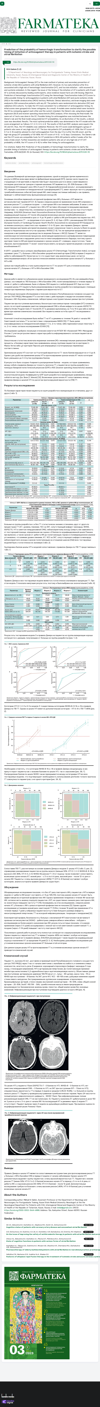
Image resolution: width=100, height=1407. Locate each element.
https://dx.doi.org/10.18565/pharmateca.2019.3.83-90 (33, 62)
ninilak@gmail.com (64, 1208)
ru (90, 4)
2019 (3, 44)
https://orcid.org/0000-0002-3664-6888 (22, 1210)
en (97, 4)
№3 (9, 44)
